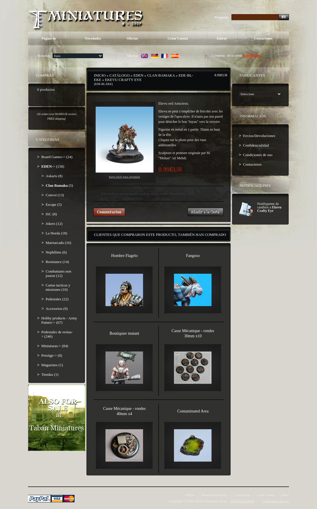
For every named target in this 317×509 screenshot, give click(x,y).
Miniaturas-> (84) (54, 346)
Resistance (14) (57, 262)
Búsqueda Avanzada (214, 495)
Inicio (99, 75)
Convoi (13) (55, 195)
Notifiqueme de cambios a (269, 207)
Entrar (222, 38)
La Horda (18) (56, 233)
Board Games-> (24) (57, 157)
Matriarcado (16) (58, 242)
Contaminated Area (192, 411)
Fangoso (193, 255)
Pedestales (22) (57, 299)
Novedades (93, 38)
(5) (59, 185)
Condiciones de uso (257, 155)
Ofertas (132, 38)
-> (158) (52, 166)
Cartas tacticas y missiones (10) (58, 287)
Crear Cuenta (178, 38)
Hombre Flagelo (124, 255)
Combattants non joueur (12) (58, 273)
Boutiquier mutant (124, 333)
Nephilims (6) (56, 252)
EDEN (139, 75)
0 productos (251, 55)
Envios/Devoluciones (259, 136)
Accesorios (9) (57, 308)
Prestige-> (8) (51, 355)
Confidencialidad (256, 145)
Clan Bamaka (161, 75)
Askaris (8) (54, 176)
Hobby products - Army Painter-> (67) (59, 320)
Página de (49, 38)
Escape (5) (54, 204)
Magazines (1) (52, 365)
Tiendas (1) (49, 374)
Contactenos (263, 38)
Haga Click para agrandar (124, 142)
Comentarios (242, 495)
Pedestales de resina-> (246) (57, 334)
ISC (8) (51, 214)
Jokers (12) (54, 223)
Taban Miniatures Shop (210, 501)
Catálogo (119, 75)
